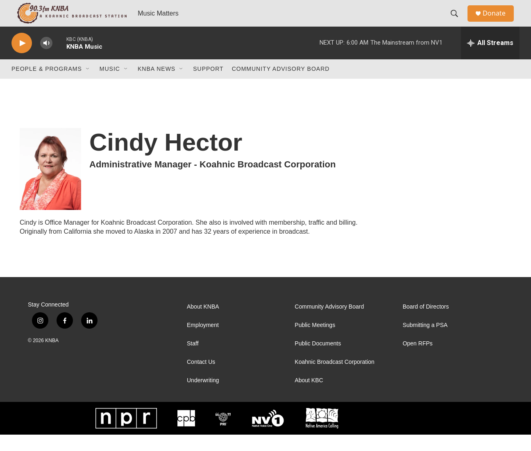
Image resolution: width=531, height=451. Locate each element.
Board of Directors (426, 323)
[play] (21, 59)
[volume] (46, 59)
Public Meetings (315, 341)
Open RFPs (418, 360)
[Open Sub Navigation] (88, 85)
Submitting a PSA (425, 341)
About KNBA (203, 323)
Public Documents (318, 360)
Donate (498, 21)
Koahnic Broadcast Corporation (334, 378)
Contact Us (201, 378)
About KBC (309, 397)
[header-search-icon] (457, 21)
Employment (203, 341)
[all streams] (490, 59)
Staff (193, 360)
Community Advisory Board (281, 85)
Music (110, 85)
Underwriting (203, 397)
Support (208, 85)
